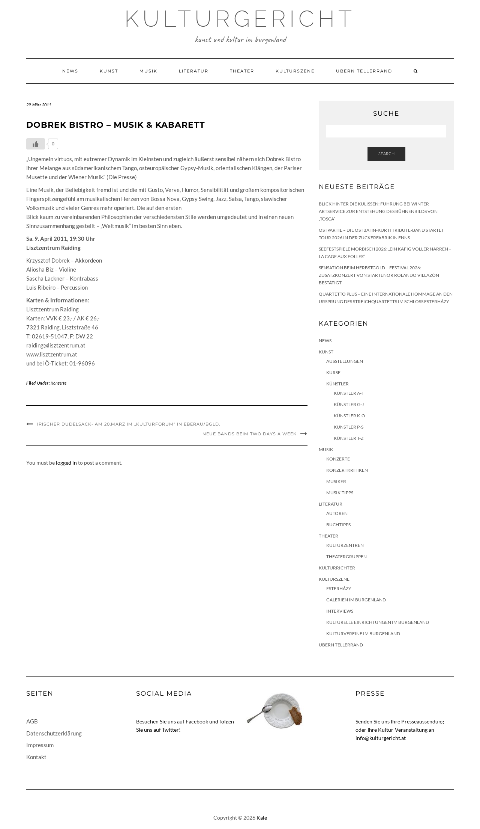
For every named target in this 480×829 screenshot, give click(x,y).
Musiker (336, 481)
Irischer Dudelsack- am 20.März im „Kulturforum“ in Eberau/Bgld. (128, 424)
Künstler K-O (349, 415)
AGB (32, 721)
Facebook (197, 721)
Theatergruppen (346, 556)
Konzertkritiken (347, 470)
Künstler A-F (349, 393)
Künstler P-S (348, 427)
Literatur (193, 71)
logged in (66, 462)
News (70, 71)
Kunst (109, 71)
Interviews (339, 611)
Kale (261, 817)
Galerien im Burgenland (356, 599)
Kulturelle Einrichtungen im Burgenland (377, 622)
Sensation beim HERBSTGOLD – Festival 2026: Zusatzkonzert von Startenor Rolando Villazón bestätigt (379, 275)
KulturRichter (337, 568)
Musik (149, 71)
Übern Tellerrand (364, 71)
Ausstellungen (344, 361)
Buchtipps (338, 524)
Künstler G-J (349, 404)
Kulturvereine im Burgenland (363, 633)
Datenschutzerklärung (54, 733)
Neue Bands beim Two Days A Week (249, 433)
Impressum (40, 744)
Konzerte (58, 383)
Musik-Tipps (339, 492)
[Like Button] (35, 143)
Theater (242, 71)
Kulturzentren (345, 545)
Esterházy (338, 588)
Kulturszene (295, 71)
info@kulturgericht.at (381, 738)
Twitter (170, 729)
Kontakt (36, 756)
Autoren (337, 513)
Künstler (337, 384)
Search (386, 153)
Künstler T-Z (348, 438)
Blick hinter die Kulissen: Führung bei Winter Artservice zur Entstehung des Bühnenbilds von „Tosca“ (378, 211)
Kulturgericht (240, 19)
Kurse (333, 372)
